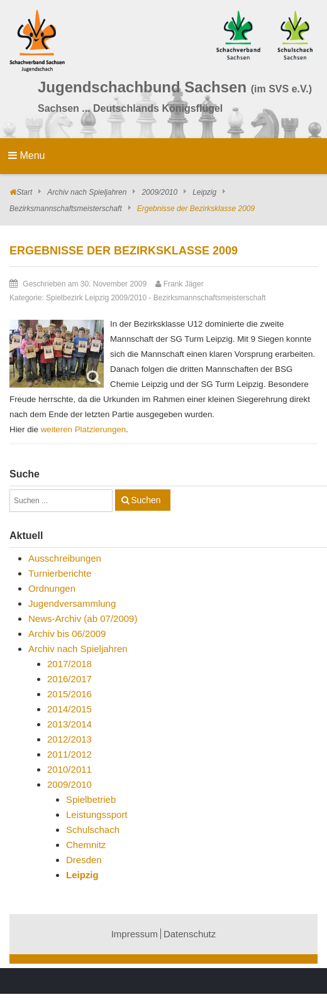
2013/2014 (69, 724)
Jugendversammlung (72, 603)
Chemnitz (86, 844)
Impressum (134, 933)
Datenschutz (190, 933)
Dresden (84, 859)
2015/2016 (69, 694)
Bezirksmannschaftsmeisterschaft (65, 208)
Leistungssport (97, 814)
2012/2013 (69, 739)
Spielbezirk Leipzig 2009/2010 (96, 297)
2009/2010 (159, 192)
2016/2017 (69, 678)
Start (24, 192)
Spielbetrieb (91, 799)
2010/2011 (69, 769)
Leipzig (204, 192)
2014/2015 (69, 709)
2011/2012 (69, 754)
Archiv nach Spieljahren (86, 192)
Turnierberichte (59, 573)
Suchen (145, 500)
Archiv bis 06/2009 (67, 633)
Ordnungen (51, 588)
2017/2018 (69, 663)
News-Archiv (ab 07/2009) (82, 618)
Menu (26, 155)
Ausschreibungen (64, 558)
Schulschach (92, 829)
